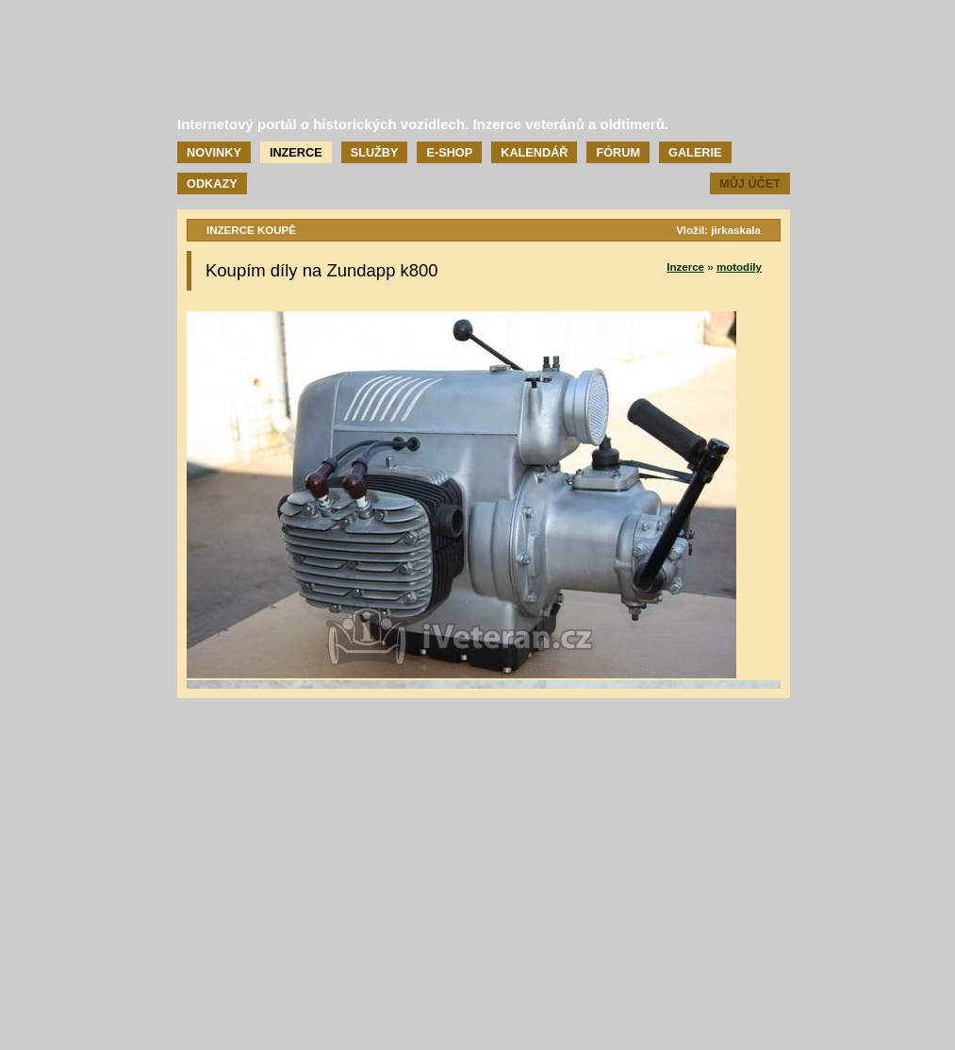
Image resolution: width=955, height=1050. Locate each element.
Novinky (214, 152)
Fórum (618, 152)
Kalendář (534, 152)
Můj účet (750, 183)
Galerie (694, 152)
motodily (739, 267)
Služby (375, 152)
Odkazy (212, 183)
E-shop (449, 152)
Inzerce (296, 152)
